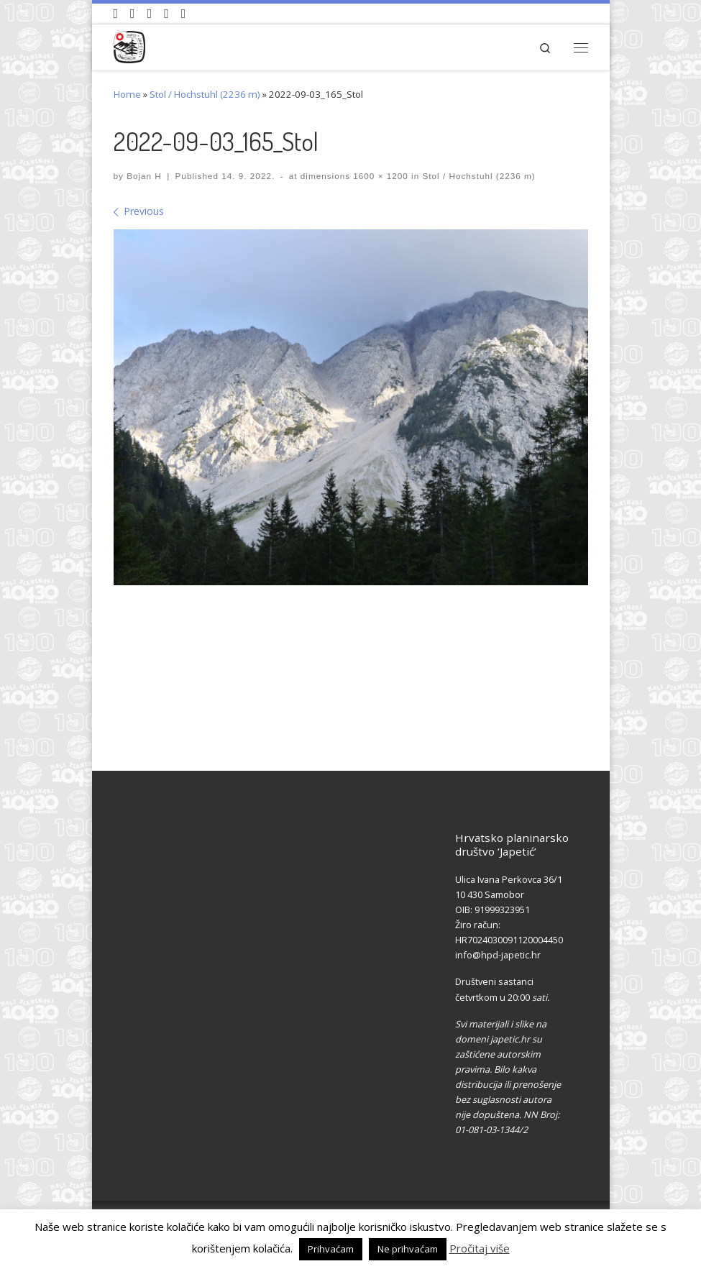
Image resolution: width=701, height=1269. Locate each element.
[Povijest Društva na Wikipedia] (166, 14)
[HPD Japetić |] (130, 45)
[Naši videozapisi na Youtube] (116, 14)
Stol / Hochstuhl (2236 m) (205, 94)
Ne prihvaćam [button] (407, 1248)
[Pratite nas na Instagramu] (149, 14)
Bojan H (144, 175)
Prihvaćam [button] (331, 1248)
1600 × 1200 (379, 175)
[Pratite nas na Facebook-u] (132, 14)
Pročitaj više (479, 1248)
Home (127, 94)
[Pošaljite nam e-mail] (183, 14)
